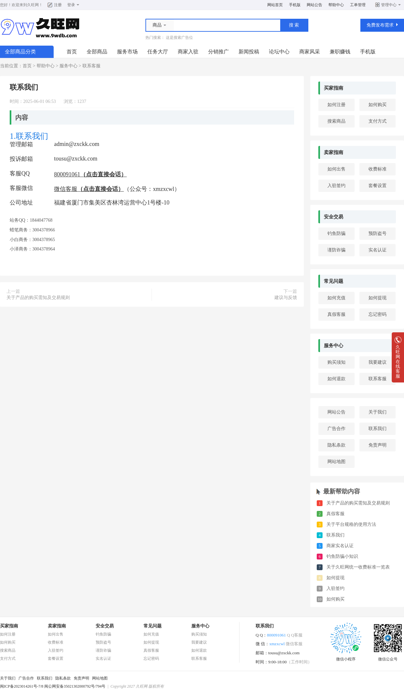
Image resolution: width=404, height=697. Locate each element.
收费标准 (377, 169)
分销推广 (218, 51)
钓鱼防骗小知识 (342, 556)
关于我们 (377, 412)
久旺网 (33, 5)
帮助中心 (336, 5)
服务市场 (127, 51)
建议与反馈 (285, 297)
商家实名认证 (340, 545)
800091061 (285, 635)
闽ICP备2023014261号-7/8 (21, 686)
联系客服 (91, 65)
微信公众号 (388, 657)
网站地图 (336, 461)
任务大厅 (157, 51)
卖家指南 (333, 152)
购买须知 (336, 362)
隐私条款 (336, 445)
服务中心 (68, 65)
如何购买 (377, 104)
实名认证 (377, 250)
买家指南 (333, 88)
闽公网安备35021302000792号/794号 (74, 686)
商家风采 (309, 51)
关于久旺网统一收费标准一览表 (358, 567)
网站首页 (275, 5)
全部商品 (97, 51)
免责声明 (377, 445)
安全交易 (333, 216)
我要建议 (377, 362)
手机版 (295, 5)
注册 (58, 5)
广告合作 (336, 428)
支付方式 (377, 121)
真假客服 (336, 314)
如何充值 (336, 297)
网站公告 (314, 5)
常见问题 (333, 281)
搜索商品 (336, 121)
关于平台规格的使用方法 (351, 524)
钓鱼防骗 (336, 233)
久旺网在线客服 (397, 360)
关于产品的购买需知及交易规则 (38, 297)
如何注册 (336, 104)
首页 (72, 51)
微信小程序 (346, 657)
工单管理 (358, 5)
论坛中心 (279, 51)
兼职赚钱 (340, 51)
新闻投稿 (249, 51)
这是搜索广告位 (179, 37)
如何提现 (377, 297)
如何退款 (336, 378)
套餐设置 (377, 185)
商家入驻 (188, 51)
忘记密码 (377, 314)
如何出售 (336, 169)
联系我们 (377, 428)
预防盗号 (377, 233)
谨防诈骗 (336, 250)
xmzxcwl (286, 643)
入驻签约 (336, 185)
